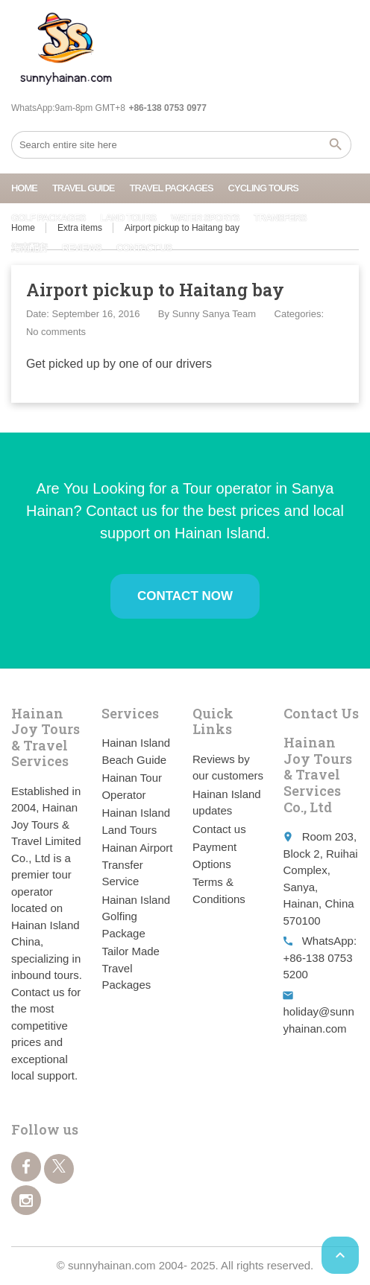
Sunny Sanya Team (214, 313)
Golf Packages (48, 217)
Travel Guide (83, 188)
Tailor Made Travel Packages (130, 968)
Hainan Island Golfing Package (135, 916)
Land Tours (128, 217)
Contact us (144, 247)
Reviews (81, 247)
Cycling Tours (263, 188)
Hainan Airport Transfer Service (136, 864)
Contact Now (185, 596)
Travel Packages (171, 188)
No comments (56, 331)
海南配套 (29, 247)
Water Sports (205, 217)
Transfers (280, 217)
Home (24, 188)
